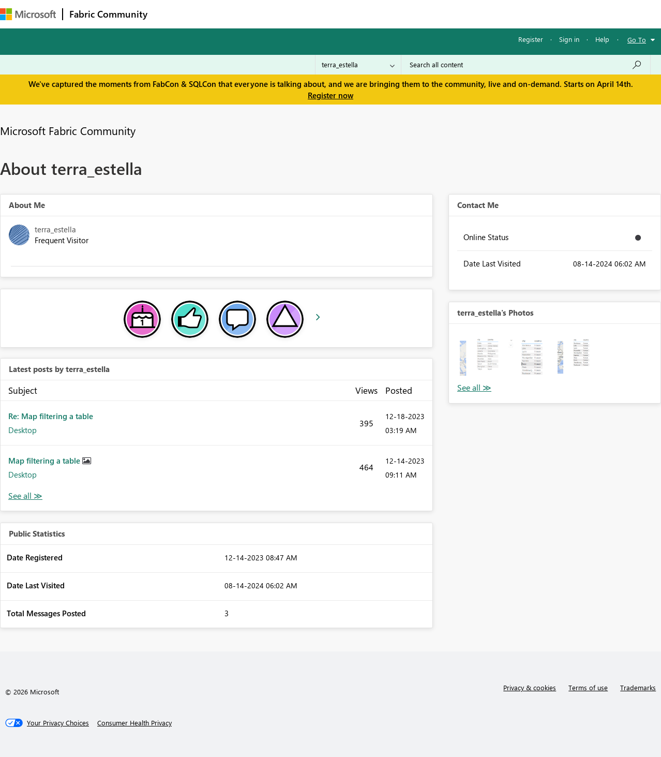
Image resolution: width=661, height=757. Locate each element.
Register (530, 39)
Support (435, 13)
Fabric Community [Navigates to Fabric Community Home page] (108, 14)
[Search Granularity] (358, 65)
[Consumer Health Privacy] (134, 723)
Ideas (259, 13)
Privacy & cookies (529, 687)
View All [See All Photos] (474, 388)
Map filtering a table (45, 460)
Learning (391, 13)
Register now (330, 95)
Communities (305, 13)
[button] (481, 356)
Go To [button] (636, 39)
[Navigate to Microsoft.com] (28, 14)
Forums (171, 13)
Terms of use (588, 687)
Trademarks (638, 687)
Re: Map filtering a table (50, 416)
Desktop (22, 430)
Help (602, 39)
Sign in (569, 39)
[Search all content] (526, 65)
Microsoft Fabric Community (68, 130)
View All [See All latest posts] (25, 496)
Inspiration (216, 13)
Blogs (351, 13)
